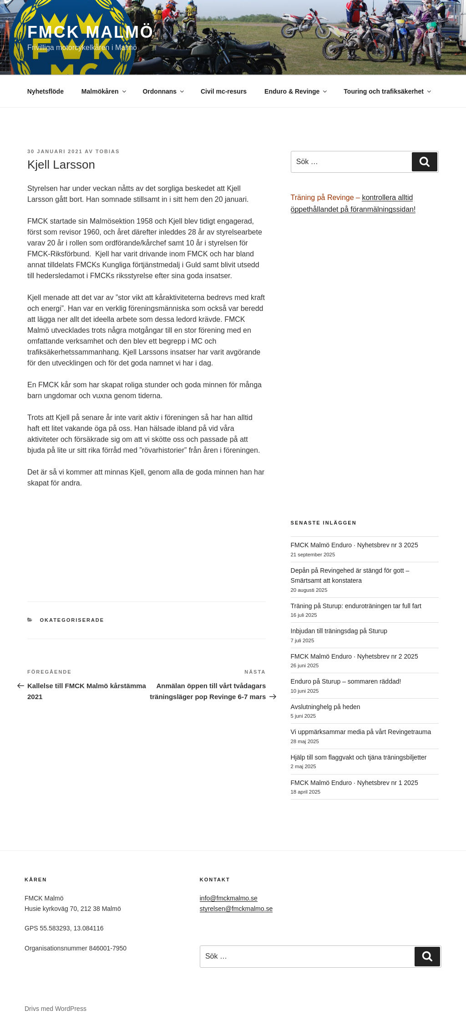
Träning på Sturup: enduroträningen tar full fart (356, 606)
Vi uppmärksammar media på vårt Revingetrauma (361, 731)
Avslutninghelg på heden (325, 706)
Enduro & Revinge (296, 91)
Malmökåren (104, 91)
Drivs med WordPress (55, 1008)
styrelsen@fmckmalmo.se (236, 908)
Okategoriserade (72, 620)
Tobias (108, 151)
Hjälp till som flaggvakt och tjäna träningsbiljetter (359, 757)
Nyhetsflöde (45, 91)
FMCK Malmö (90, 32)
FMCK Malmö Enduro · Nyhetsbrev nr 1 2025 (354, 782)
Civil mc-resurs (224, 91)
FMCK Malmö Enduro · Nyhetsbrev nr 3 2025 (354, 545)
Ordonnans (163, 91)
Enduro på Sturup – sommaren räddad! (346, 681)
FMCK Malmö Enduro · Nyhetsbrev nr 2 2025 (354, 656)
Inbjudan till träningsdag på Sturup (339, 631)
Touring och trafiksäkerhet (388, 91)
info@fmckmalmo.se (229, 898)
